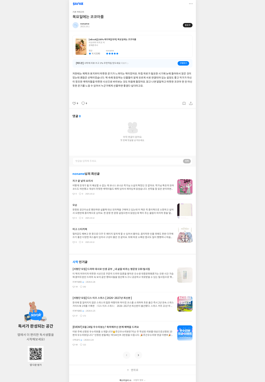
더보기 (190, 3)
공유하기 (190, 103)
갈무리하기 (184, 103)
